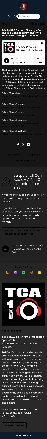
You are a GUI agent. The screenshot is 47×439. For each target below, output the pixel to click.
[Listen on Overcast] (32, 273)
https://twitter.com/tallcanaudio (18, 115)
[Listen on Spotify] (23, 273)
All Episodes (34, 154)
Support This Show (14, 425)
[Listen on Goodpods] (39, 273)
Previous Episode (25, 160)
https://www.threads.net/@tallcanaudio (22, 107)
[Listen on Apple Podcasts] (15, 273)
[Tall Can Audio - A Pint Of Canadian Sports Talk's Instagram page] (14, 16)
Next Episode (13, 154)
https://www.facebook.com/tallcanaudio (22, 134)
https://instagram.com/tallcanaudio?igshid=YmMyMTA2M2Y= (20, 124)
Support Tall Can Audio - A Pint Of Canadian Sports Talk (23, 232)
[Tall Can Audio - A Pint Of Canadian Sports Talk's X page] (9, 16)
